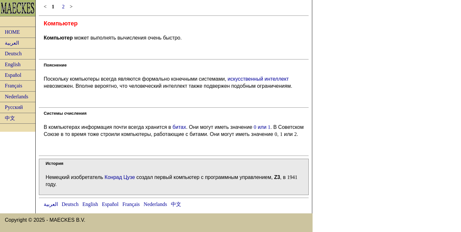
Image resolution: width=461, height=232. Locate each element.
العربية (12, 43)
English (13, 64)
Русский (14, 107)
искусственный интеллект (258, 79)
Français (13, 85)
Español (13, 75)
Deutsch (13, 53)
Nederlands (16, 96)
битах (179, 127)
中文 (10, 118)
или (262, 127)
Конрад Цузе (120, 177)
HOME (12, 32)
